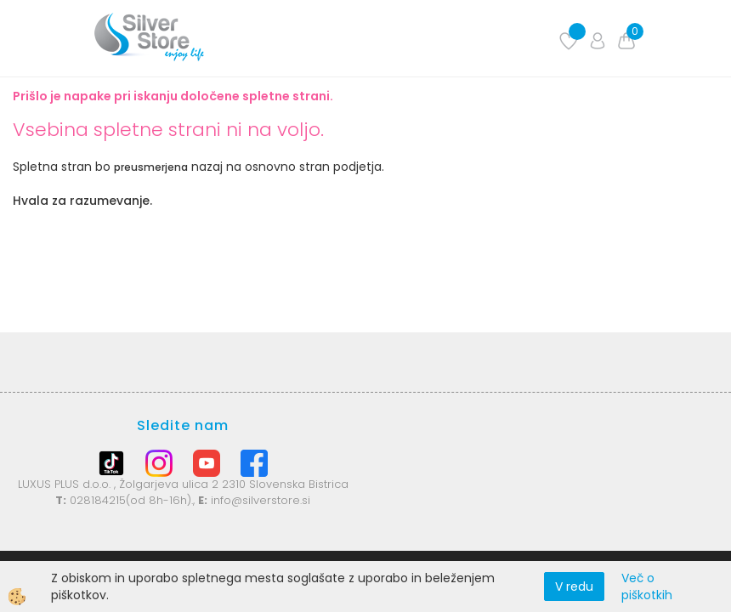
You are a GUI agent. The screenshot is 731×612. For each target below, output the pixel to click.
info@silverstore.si (260, 500)
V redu (574, 586)
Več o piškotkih (646, 587)
